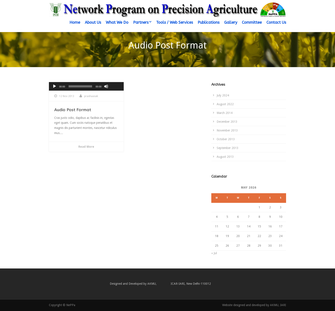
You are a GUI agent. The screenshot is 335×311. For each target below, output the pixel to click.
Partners (140, 22)
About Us (93, 22)
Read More (86, 146)
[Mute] (106, 86)
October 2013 (226, 139)
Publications (208, 22)
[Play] (54, 86)
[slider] (80, 86)
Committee (252, 22)
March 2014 (224, 113)
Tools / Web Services (174, 22)
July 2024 (223, 95)
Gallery (230, 22)
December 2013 (227, 121)
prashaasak (91, 96)
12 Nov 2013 (66, 96)
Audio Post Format (72, 110)
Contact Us (276, 22)
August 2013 (225, 156)
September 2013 (227, 148)
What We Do (117, 22)
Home (74, 22)
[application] (86, 86)
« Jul (214, 253)
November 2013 (227, 130)
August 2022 (225, 104)
